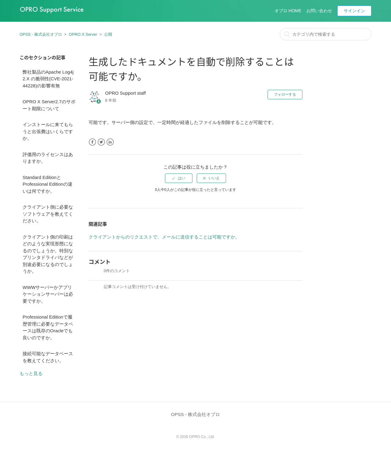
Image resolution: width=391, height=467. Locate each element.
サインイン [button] (354, 10)
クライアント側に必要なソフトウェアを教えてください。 (48, 213)
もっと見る (31, 373)
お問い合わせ (319, 10)
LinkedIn (110, 142)
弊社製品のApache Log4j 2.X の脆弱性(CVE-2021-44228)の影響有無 (48, 78)
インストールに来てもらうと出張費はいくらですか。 (48, 131)
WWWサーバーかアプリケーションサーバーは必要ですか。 (48, 294)
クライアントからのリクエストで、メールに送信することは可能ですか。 (164, 236)
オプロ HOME (288, 10)
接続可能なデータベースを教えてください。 (48, 357)
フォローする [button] (285, 94)
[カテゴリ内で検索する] (325, 34)
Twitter (101, 142)
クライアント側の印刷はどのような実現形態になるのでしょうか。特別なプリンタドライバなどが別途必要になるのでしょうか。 (48, 254)
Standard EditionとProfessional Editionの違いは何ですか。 (47, 184)
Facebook (92, 142)
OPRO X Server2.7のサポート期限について (49, 105)
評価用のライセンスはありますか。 (48, 158)
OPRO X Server (83, 34)
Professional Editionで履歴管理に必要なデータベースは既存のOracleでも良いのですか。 (48, 327)
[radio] (178, 178)
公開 (108, 34)
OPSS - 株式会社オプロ (41, 34)
